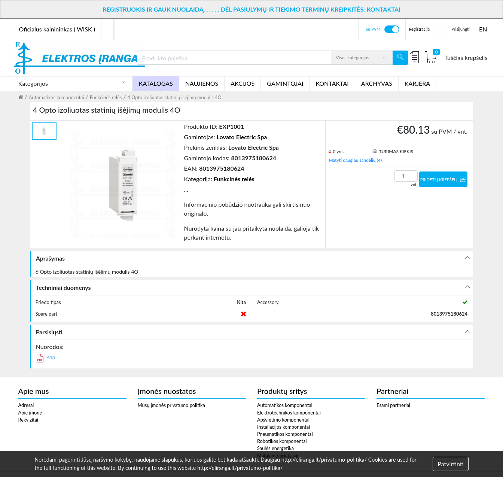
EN (483, 29)
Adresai (26, 405)
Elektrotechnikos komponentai (289, 413)
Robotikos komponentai (282, 441)
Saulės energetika (275, 448)
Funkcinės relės (106, 97)
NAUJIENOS (201, 83)
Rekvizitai (28, 420)
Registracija (419, 29)
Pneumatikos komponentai (285, 434)
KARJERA (417, 83)
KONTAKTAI (331, 83)
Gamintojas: (225, 136)
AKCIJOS (242, 83)
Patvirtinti (450, 463)
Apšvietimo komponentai (283, 420)
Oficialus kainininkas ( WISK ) (57, 29)
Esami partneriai (393, 405)
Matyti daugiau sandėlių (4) (355, 160)
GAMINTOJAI (285, 83)
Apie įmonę (30, 413)
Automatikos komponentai (56, 97)
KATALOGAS (156, 83)
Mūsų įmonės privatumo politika (171, 405)
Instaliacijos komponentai (283, 427)
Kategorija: (219, 178)
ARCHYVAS (376, 83)
